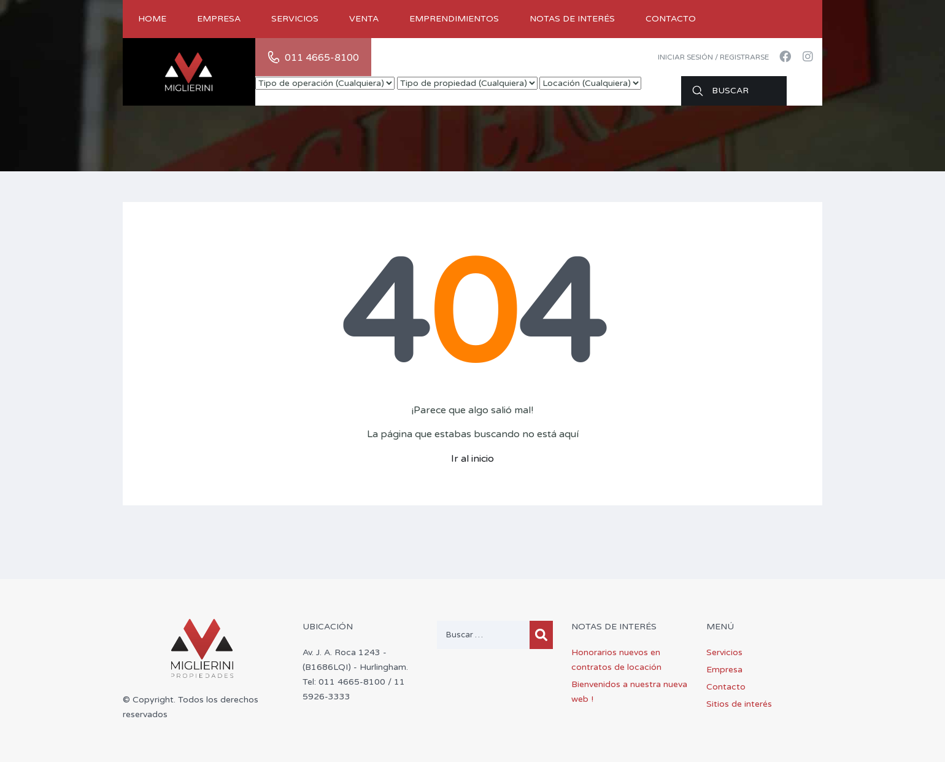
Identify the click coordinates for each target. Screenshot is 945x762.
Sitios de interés (739, 704)
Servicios (294, 19)
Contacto (671, 19)
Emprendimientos (454, 19)
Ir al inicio (472, 459)
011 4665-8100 (322, 58)
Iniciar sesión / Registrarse (713, 57)
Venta (364, 19)
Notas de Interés (572, 19)
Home (152, 19)
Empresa (219, 19)
